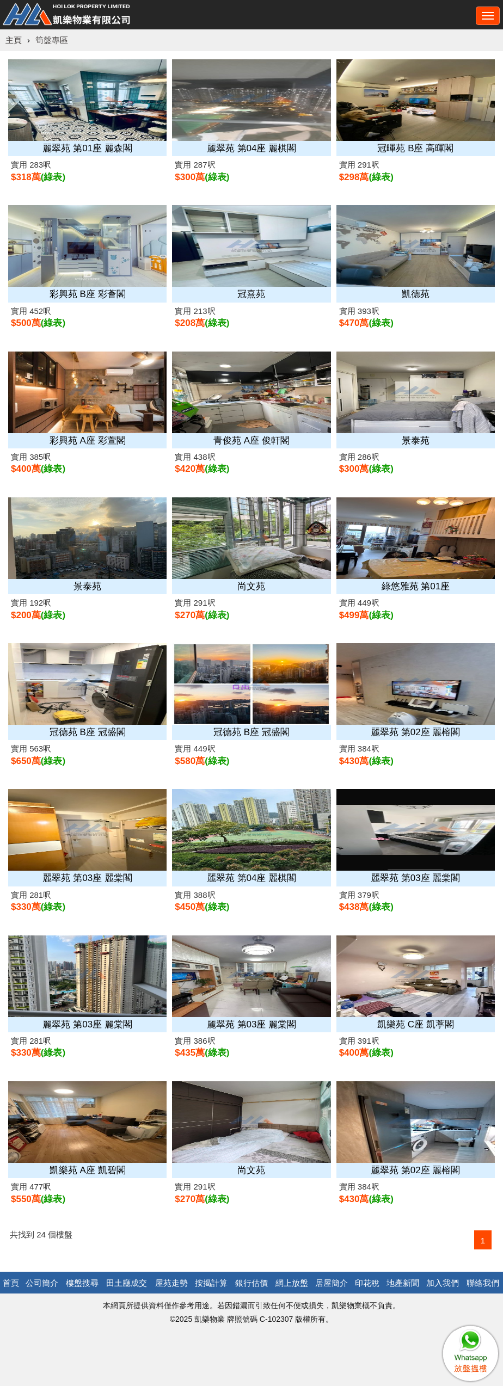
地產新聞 (403, 1283)
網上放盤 (291, 1283)
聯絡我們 (483, 1283)
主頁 (13, 40)
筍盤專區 (51, 40)
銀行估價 (251, 1283)
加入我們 (442, 1283)
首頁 (11, 1283)
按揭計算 (211, 1283)
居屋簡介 (331, 1283)
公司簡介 (42, 1283)
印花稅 (367, 1283)
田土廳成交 (126, 1283)
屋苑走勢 (171, 1283)
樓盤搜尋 (82, 1283)
